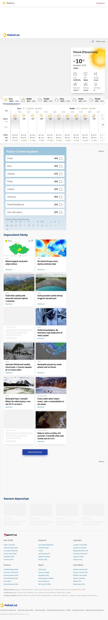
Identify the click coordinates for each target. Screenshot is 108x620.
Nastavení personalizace (95, 610)
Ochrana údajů (40, 610)
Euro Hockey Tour (43, 581)
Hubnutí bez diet (43, 548)
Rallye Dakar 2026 (79, 584)
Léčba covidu (38, 589)
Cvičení (40, 551)
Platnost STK (77, 581)
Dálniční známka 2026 (80, 569)
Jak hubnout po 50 (44, 553)
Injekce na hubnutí (44, 556)
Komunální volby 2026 (11, 551)
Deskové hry (65, 595)
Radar (68, 610)
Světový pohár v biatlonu (46, 578)
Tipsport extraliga (43, 572)
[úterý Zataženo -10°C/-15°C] (62, 100)
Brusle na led (21, 592)
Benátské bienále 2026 (11, 584)
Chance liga (42, 569)
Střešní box (41, 592)
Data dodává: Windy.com (56, 610)
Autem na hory (77, 559)
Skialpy (68, 592)
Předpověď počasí (27, 589)
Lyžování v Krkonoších (80, 545)
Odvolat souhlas (78, 610)
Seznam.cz (100, 3)
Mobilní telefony (23, 595)
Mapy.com (17, 589)
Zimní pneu (56, 595)
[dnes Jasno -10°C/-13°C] (11, 100)
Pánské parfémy (92, 595)
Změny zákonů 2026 (10, 553)
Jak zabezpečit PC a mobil (77, 589)
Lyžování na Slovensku (80, 553)
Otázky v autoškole (79, 578)
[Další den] (102, 124)
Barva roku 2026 (48, 589)
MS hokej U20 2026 (44, 584)
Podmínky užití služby (25, 610)
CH (42, 222)
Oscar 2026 (7, 581)
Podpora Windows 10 (61, 589)
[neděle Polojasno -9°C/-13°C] (28, 100)
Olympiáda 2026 (9, 556)
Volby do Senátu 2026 (11, 548)
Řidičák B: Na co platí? (80, 575)
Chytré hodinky (81, 595)
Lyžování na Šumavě (79, 548)
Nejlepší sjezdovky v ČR (80, 551)
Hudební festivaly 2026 (11, 569)
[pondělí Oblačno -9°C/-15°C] (45, 100)
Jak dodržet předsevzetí (45, 545)
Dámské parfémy (46, 595)
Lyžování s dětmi (78, 556)
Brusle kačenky (51, 592)
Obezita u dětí (42, 559)
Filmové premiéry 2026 (11, 575)
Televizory (73, 595)
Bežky (14, 592)
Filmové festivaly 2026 (11, 578)
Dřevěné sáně (61, 592)
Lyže (35, 592)
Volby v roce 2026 (9, 545)
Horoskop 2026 (8, 559)
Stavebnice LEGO (34, 595)
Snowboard (29, 592)
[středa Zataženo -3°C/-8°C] (79, 100)
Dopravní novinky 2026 (80, 572)
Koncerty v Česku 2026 (11, 572)
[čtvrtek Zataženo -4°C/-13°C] (96, 100)
